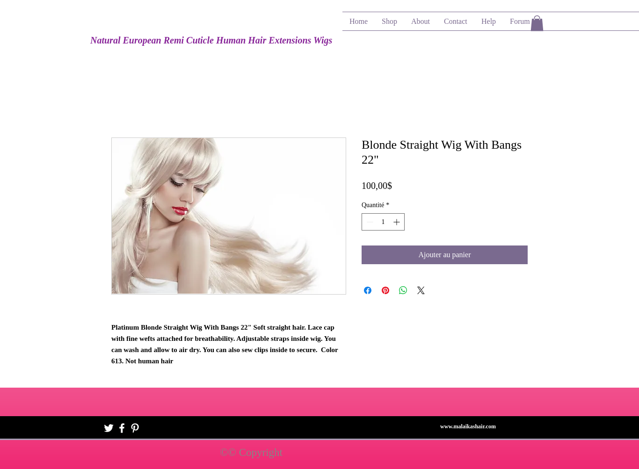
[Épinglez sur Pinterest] (385, 290)
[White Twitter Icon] (108, 428)
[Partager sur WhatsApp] (403, 290)
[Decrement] (369, 222)
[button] (537, 23)
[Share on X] (421, 290)
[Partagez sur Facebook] (367, 290)
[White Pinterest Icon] (135, 428)
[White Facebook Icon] (122, 428)
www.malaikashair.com (468, 426)
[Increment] (397, 222)
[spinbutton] (383, 222)
